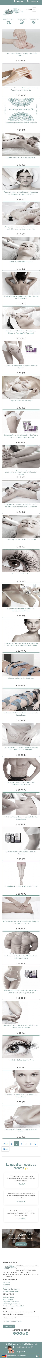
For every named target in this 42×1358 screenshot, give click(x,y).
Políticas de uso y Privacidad (13, 1306)
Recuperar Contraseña (11, 1289)
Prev (5, 1144)
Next (5, 1149)
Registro (6, 1287)
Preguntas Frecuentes (11, 1302)
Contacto (6, 1285)
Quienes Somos (8, 1297)
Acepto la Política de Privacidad (14, 1321)
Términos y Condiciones (11, 1304)
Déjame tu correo (21, 1244)
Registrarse (32, 1)
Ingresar (18, 1)
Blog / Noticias (8, 1299)
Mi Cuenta (6, 1282)
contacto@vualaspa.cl (11, 1291)
